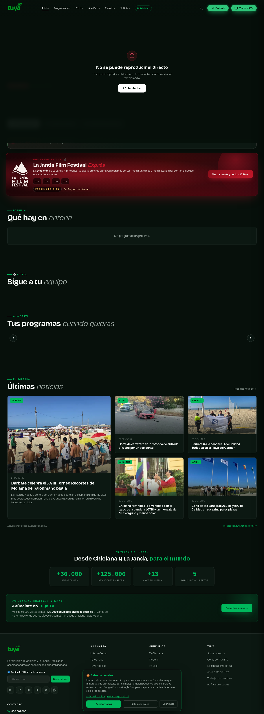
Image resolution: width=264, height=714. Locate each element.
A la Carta (94, 8)
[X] (46, 690)
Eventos (110, 8)
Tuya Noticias (98, 666)
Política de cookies (218, 684)
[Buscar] (201, 8)
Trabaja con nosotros (219, 678)
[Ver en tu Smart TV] (244, 8)
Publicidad (143, 8)
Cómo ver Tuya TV (217, 659)
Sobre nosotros (216, 653)
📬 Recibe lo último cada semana (26, 672)
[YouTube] (10, 690)
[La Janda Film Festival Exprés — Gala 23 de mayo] (132, 174)
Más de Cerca (98, 653)
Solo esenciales (140, 704)
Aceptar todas (104, 704)
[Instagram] (28, 690)
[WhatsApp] (54, 690)
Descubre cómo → (236, 608)
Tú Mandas (96, 659)
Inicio (45, 8)
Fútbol (79, 8)
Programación (62, 8)
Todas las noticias (245, 389)
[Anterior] (13, 338)
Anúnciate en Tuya (218, 672)
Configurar (168, 703)
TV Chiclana (156, 653)
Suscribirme (60, 679)
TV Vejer (153, 666)
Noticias (125, 8)
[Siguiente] (250, 338)
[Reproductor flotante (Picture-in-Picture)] (218, 8)
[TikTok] (19, 690)
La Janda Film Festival (219, 666)
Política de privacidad (118, 696)
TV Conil (154, 659)
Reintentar (132, 88)
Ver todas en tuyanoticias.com (240, 526)
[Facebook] (37, 690)
